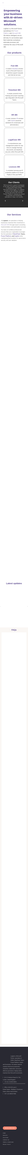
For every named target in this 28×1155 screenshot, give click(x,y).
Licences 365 (14, 167)
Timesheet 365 (14, 90)
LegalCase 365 (14, 140)
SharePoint (16, 234)
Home (4, 1133)
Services (5, 1135)
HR (17, 118)
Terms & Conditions (8, 1142)
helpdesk (15, 69)
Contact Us (6, 1139)
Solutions (5, 1137)
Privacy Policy (7, 1144)
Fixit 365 (14, 66)
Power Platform (6, 236)
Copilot (13, 120)
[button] (5, 201)
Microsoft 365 (16, 33)
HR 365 (14, 115)
